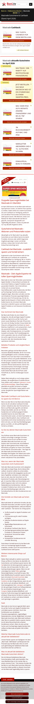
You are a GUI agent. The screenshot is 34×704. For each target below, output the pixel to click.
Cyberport (22, 382)
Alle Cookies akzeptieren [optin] (17, 694)
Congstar (4, 591)
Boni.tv (3, 11)
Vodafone (4, 581)
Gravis (29, 382)
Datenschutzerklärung (17, 690)
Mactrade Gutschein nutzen (17, 100)
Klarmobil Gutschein (18, 577)
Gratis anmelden (8, 679)
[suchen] (27, 4)
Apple (27, 325)
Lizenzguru (20, 585)
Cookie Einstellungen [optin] (17, 698)
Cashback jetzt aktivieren (17, 41)
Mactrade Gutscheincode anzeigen (17, 79)
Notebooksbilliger (10, 384)
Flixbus (18, 571)
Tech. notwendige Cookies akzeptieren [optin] (17, 701)
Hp (2, 565)
